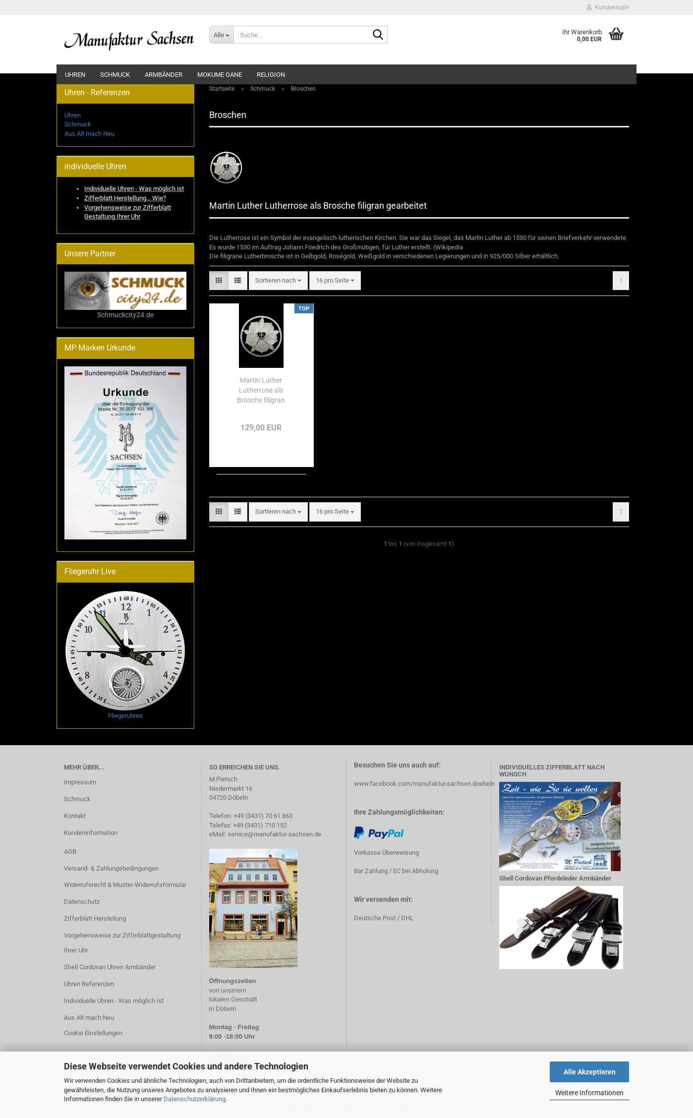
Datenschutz (82, 901)
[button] (219, 281)
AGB (70, 851)
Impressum (80, 782)
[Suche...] (221, 35)
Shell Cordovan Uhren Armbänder (110, 967)
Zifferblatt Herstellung (95, 918)
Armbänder (163, 74)
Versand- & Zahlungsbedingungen (111, 868)
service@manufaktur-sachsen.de (274, 834)
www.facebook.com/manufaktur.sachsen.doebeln (424, 783)
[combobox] (278, 281)
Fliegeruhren (125, 715)
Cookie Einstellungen (93, 1033)
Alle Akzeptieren (590, 1072)
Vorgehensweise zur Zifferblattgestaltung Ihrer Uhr (122, 943)
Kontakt (75, 816)
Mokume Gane (219, 74)
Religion (271, 74)
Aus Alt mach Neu (89, 133)
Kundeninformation (90, 832)
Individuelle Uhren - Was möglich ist (114, 1000)
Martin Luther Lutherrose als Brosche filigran (261, 390)
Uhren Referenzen (89, 984)
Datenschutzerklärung (195, 1099)
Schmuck (115, 74)
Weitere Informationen (589, 1093)
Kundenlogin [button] (607, 7)
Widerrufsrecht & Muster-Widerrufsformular (125, 884)
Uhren (75, 74)
